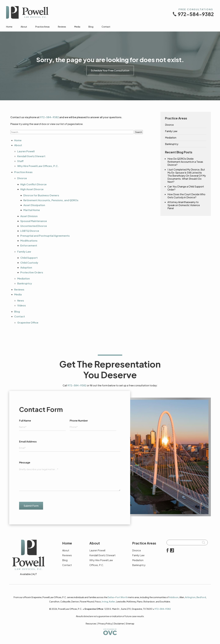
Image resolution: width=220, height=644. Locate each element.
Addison (173, 597)
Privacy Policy (105, 623)
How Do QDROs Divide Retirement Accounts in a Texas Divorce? (185, 161)
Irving (105, 601)
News (20, 300)
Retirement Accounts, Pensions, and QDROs (50, 200)
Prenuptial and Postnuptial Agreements (45, 235)
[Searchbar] (187, 542)
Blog (90, 26)
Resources (91, 623)
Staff (20, 161)
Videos (21, 305)
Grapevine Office (27, 322)
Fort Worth (122, 597)
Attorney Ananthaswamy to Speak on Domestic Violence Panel (183, 205)
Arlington (190, 597)
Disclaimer (119, 623)
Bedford (201, 597)
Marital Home (31, 210)
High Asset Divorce (32, 189)
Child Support (29, 257)
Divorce (22, 178)
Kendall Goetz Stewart (31, 156)
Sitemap (130, 623)
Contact (106, 26)
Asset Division (29, 216)
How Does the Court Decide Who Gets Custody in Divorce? (186, 196)
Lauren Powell (26, 151)
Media (77, 26)
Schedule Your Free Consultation (110, 70)
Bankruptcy (24, 283)
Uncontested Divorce (33, 226)
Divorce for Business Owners (41, 195)
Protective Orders (31, 272)
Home (9, 26)
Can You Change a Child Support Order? (185, 188)
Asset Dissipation (34, 205)
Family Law (24, 251)
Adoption (26, 267)
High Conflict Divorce (33, 184)
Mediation (23, 278)
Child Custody (29, 262)
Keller (112, 601)
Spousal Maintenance (33, 221)
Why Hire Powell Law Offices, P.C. (38, 166)
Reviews (62, 26)
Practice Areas (42, 26)
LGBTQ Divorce (29, 230)
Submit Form (31, 505)
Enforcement (28, 245)
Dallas (111, 597)
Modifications (28, 240)
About (24, 26)
